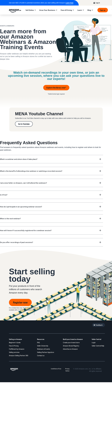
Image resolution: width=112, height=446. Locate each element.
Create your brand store (71, 342)
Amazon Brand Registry (71, 346)
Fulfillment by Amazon (16, 349)
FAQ (38, 342)
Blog (89, 10)
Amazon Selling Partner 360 (18, 355)
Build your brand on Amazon (73, 339)
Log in (98, 3)
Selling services (14, 352)
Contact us (40, 355)
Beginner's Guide (14, 342)
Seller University (42, 346)
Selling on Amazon (15, 339)
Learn (79, 10)
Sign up (102, 10)
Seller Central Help (98, 346)
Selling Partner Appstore (45, 352)
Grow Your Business (47, 10)
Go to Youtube (24, 124)
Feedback (99, 325)
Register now (20, 302)
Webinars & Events (43, 349)
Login (94, 342)
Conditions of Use (56, 369)
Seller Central (96, 339)
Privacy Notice (67, 370)
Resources (40, 339)
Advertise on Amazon (70, 349)
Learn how (69, 3)
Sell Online (30, 10)
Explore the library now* (56, 87)
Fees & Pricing (66, 10)
